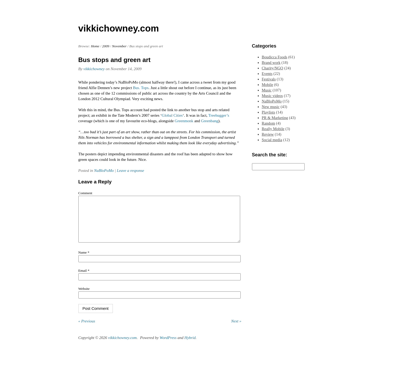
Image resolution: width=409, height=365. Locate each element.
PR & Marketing (275, 118)
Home (95, 46)
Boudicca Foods (274, 57)
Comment (85, 193)
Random (268, 123)
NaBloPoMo (104, 170)
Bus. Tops (141, 88)
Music (267, 90)
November (119, 46)
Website (84, 297)
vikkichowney (94, 69)
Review (268, 134)
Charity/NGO (272, 68)
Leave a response (130, 170)
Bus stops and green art (114, 59)
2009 (105, 46)
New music (271, 107)
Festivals (269, 79)
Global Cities (172, 115)
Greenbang (209, 121)
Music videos (272, 96)
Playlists (268, 112)
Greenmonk (184, 121)
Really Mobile (273, 129)
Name (83, 260)
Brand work (271, 62)
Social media (272, 140)
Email (83, 278)
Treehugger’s (218, 115)
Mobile (267, 85)
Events (267, 73)
